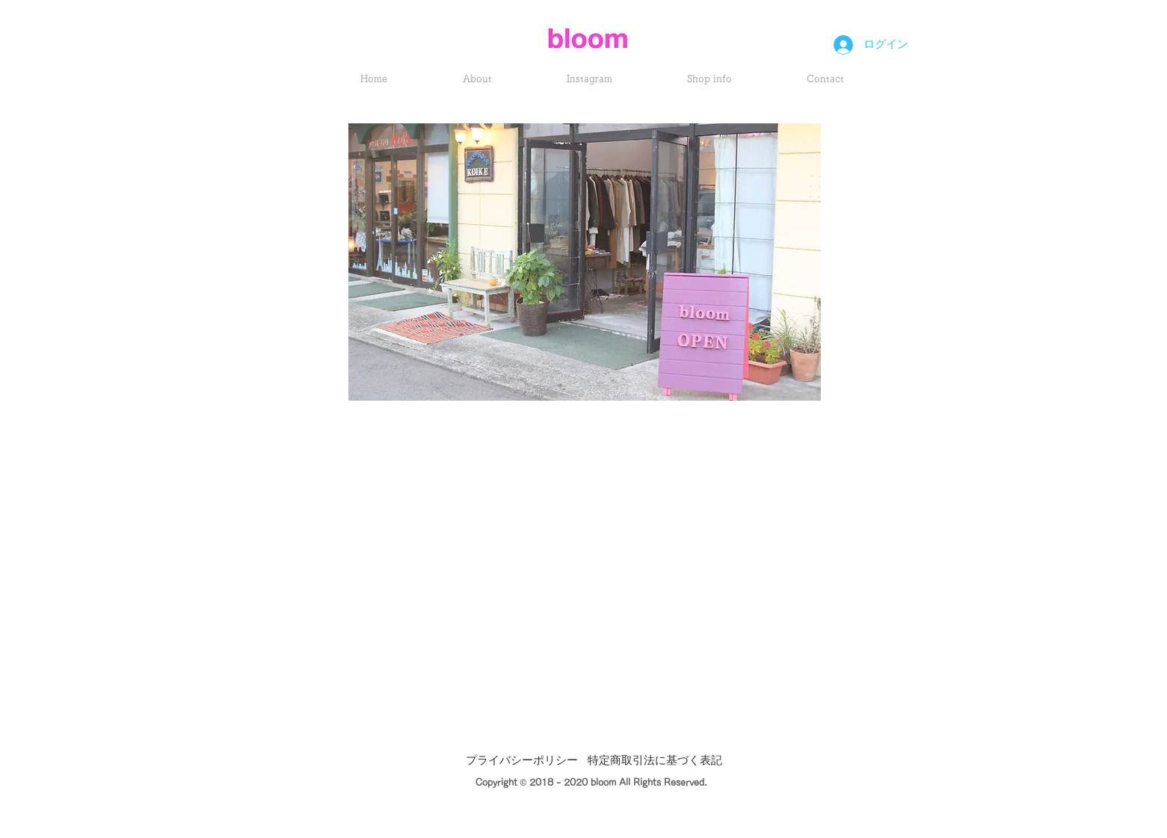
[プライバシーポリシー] (522, 761)
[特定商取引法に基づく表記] (655, 761)
